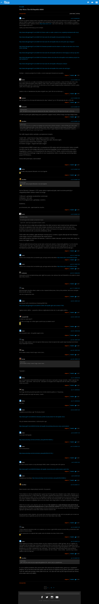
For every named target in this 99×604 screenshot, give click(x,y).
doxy (23, 350)
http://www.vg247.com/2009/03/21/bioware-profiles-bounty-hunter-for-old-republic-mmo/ (42, 416)
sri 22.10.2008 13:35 (75, 179)
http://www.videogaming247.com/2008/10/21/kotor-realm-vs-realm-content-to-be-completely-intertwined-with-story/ (49, 32)
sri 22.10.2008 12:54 (75, 98)
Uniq (23, 288)
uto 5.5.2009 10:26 (76, 462)
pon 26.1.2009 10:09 (75, 339)
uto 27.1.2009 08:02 (75, 389)
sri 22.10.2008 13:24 (75, 121)
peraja (23, 359)
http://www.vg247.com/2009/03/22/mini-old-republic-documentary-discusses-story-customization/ (44, 426)
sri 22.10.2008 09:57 (75, 18)
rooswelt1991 (25, 317)
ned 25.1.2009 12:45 (75, 317)
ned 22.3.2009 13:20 (75, 409)
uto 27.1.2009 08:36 (75, 401)
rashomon (24, 273)
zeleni (23, 79)
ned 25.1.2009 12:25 (75, 301)
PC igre (21, 7)
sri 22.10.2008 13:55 (75, 214)
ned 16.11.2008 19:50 (75, 255)
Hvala (72, 75)
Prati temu (72, 13)
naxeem (24, 98)
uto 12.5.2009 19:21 (75, 558)
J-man (23, 18)
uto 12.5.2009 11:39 (75, 527)
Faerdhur (24, 121)
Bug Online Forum (6, 2)
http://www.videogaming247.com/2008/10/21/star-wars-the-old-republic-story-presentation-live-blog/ (45, 37)
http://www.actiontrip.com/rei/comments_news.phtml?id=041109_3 (36, 453)
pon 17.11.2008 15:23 (75, 288)
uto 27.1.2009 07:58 (75, 377)
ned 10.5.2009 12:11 (75, 484)
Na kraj (78, 13)
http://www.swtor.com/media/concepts (67, 257)
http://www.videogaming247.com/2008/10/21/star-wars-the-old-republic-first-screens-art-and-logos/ (44, 68)
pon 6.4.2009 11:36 (75, 432)
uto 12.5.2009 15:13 (75, 541)
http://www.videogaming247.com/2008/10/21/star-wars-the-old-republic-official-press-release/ (43, 63)
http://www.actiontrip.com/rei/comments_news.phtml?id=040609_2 (36, 439)
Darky (23, 169)
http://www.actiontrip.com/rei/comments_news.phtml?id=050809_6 (49, 478)
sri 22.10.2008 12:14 (75, 79)
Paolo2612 (24, 106)
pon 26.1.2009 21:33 (75, 359)
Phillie (23, 377)
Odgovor (67, 75)
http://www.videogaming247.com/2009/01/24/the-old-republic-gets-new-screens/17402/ (41, 305)
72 (51, 587)
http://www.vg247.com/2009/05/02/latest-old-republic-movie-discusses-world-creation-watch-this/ (44, 469)
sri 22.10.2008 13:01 (75, 106)
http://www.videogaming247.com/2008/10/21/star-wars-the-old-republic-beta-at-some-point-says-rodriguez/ (46, 41)
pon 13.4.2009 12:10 (75, 446)
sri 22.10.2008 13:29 (75, 169)
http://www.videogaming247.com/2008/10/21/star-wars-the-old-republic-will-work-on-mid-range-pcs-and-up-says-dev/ (49, 52)
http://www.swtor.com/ (45, 23)
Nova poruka (22, 13)
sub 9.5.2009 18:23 (75, 475)
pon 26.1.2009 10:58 (75, 350)
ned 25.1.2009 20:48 (75, 331)
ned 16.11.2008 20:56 (75, 273)
